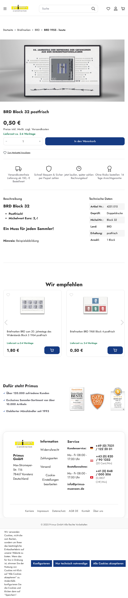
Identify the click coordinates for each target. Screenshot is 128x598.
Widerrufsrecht (49, 450)
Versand (45, 467)
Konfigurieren (41, 563)
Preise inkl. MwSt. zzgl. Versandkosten (26, 129)
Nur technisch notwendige (72, 563)
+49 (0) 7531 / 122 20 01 (105, 447)
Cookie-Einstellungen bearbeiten (50, 479)
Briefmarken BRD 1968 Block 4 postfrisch (92, 331)
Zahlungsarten (49, 458)
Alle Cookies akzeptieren (108, 563)
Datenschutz (59, 511)
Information (49, 441)
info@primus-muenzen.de (76, 486)
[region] (64, 70)
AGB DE (73, 511)
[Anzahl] (23, 141)
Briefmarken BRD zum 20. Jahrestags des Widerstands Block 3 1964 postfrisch (29, 333)
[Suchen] (94, 8)
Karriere (29, 511)
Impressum (43, 511)
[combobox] (64, 8)
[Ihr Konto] (115, 8)
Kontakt (86, 511)
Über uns (98, 511)
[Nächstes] (122, 323)
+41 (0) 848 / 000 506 (104, 472)
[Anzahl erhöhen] (40, 141)
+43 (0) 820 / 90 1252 (104, 458)
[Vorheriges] (5, 323)
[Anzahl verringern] (6, 141)
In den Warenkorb (85, 141)
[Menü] (5, 8)
